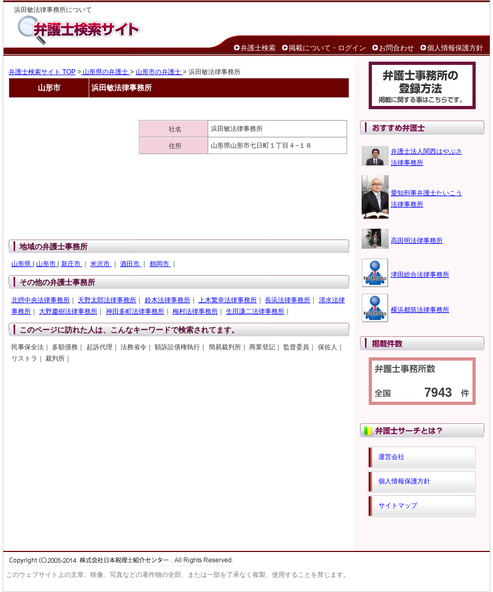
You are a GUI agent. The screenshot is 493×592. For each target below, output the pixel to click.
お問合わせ (396, 48)
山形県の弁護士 (105, 72)
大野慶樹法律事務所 (68, 311)
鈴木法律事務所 (167, 300)
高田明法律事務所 (417, 240)
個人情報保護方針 (455, 48)
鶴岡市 (160, 264)
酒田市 (130, 264)
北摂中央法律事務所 (40, 300)
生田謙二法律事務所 (255, 311)
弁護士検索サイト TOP (42, 72)
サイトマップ (397, 505)
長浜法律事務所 (287, 300)
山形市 (46, 264)
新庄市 (71, 264)
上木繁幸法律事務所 (227, 300)
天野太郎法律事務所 (107, 300)
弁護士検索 (258, 48)
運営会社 (391, 457)
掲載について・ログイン (327, 48)
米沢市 (100, 264)
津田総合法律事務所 (420, 274)
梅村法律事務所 (195, 311)
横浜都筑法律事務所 (420, 310)
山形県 (21, 264)
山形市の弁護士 (159, 72)
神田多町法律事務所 (135, 311)
